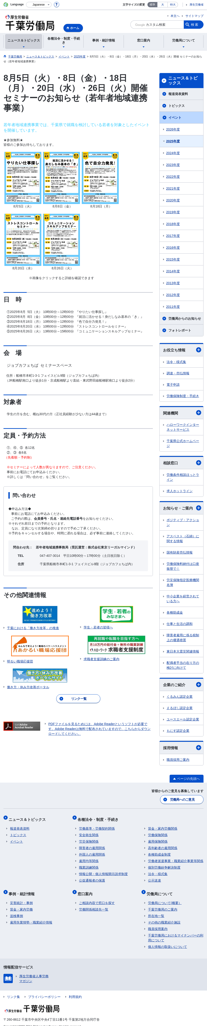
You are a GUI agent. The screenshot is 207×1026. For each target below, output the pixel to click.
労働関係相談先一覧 (93, 903)
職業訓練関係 (89, 864)
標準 (152, 4)
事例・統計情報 (23, 889)
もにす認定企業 (178, 731)
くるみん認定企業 (180, 696)
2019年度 (173, 212)
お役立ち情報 (182, 349)
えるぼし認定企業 (180, 708)
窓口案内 (86, 889)
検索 (195, 24)
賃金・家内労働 (21, 903)
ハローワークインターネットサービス (183, 427)
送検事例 (16, 909)
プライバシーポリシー (44, 990)
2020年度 (173, 200)
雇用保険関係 (158, 838)
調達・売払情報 (178, 373)
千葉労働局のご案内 (162, 903)
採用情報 (182, 747)
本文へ (175, 15)
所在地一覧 (156, 909)
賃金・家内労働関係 (162, 825)
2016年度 (173, 247)
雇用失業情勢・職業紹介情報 (31, 916)
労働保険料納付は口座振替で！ (183, 566)
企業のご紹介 (182, 684)
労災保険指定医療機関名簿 (183, 582)
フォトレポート (179, 330)
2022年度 (173, 176)
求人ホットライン (180, 491)
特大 (173, 4)
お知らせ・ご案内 (182, 507)
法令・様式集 (176, 362)
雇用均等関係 (89, 857)
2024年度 (173, 153)
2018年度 (173, 224)
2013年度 (173, 283)
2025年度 (173, 141)
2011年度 (173, 307)
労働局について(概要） (165, 896)
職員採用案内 (158, 922)
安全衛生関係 (89, 831)
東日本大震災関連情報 (183, 651)
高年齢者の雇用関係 (162, 844)
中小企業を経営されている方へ (183, 598)
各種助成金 (175, 612)
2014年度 (173, 271)
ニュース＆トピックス (182, 81)
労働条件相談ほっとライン (183, 477)
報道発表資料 (178, 94)
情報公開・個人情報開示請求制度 (103, 870)
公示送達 (154, 877)
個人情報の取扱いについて (167, 940)
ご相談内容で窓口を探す (97, 896)
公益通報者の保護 (92, 877)
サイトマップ (194, 15)
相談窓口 (182, 462)
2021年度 (173, 188)
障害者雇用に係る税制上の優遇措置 (183, 637)
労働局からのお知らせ (184, 318)
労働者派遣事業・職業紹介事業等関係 (175, 857)
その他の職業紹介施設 (164, 916)
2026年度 (173, 129)
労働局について (161, 889)
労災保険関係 (89, 838)
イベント (174, 117)
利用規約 (75, 990)
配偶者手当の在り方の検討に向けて (183, 665)
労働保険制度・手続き (183, 396)
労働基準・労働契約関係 (97, 825)
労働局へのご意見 (182, 799)
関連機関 (182, 412)
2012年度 (173, 295)
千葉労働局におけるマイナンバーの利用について (175, 931)
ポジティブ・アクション (183, 522)
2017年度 (173, 236)
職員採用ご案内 (178, 760)
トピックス (176, 106)
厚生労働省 (197, 4)
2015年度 (173, 259)
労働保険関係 (158, 831)
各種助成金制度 (159, 851)
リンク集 (13, 990)
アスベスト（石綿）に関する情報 (183, 538)
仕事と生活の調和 (180, 624)
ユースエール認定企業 (183, 719)
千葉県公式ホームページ (183, 443)
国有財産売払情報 (180, 552)
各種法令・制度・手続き (99, 817)
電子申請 (173, 384)
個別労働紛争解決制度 (164, 864)
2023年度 (173, 165)
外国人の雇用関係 (92, 851)
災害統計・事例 (21, 896)
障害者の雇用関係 (92, 844)
